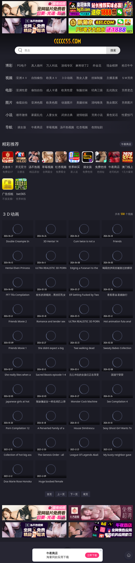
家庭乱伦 (37, 115)
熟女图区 (112, 102)
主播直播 (112, 78)
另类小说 (97, 115)
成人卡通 (51, 90)
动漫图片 (67, 102)
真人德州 (37, 65)
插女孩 (22, 127)
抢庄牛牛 (127, 65)
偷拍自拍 (37, 90)
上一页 (61, 494)
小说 (8, 114)
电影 (8, 90)
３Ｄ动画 (67, 78)
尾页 (85, 494)
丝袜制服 (97, 78)
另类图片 (127, 102)
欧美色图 (51, 102)
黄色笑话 (112, 115)
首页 (49, 494)
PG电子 (21, 65)
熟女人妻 (82, 78)
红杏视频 (82, 127)
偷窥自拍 (21, 102)
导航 (8, 127)
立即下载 (92, 555)
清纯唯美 (97, 102)
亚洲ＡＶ (21, 78)
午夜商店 (37, 127)
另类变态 (127, 90)
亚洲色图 (37, 102)
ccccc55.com (67, 41)
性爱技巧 (127, 115)
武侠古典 (67, 115)
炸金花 (97, 65)
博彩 (8, 65)
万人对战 (51, 65)
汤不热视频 (67, 127)
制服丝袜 (82, 90)
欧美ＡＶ (51, 78)
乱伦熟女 (112, 90)
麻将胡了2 (82, 65)
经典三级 (97, 90)
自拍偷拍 (37, 78)
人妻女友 (51, 115)
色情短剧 (97, 127)
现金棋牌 (112, 65)
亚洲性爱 (21, 90)
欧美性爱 (67, 90)
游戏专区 (67, 65)
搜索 (113, 50)
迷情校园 (82, 115)
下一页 (74, 494)
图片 (8, 102)
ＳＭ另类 (127, 78)
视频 (8, 77)
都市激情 (21, 115)
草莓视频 (51, 127)
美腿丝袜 (82, 102)
